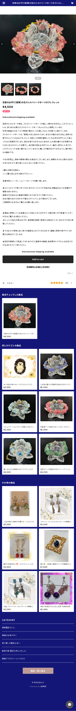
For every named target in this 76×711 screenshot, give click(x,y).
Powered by (38, 686)
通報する (70, 273)
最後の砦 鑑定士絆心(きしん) (14, 651)
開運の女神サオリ (9, 635)
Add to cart (38, 259)
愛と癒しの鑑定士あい (11, 643)
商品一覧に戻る (38, 671)
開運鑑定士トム (8, 627)
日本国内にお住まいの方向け (38, 267)
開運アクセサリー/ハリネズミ (13, 659)
